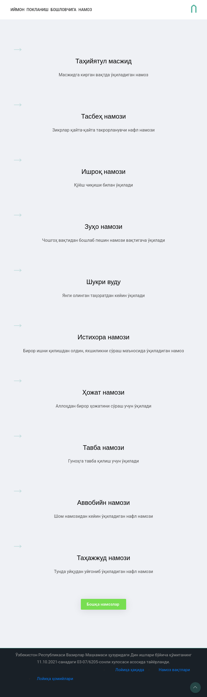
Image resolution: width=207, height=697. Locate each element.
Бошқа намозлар (103, 604)
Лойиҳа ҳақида (129, 669)
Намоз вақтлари (174, 669)
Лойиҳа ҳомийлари (55, 678)
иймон (18, 10)
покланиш (38, 10)
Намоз (85, 10)
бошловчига (64, 10)
